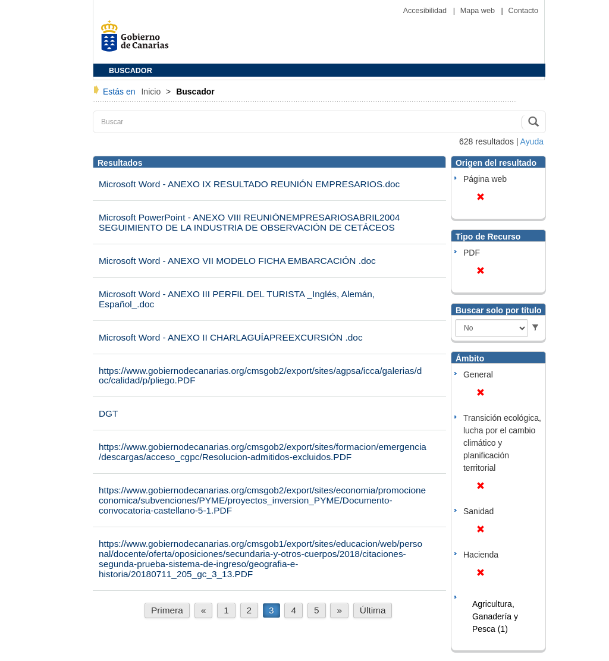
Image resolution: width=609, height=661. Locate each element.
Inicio (152, 91)
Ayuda (532, 141)
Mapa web (478, 11)
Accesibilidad (426, 11)
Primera (167, 610)
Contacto (523, 11)
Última (373, 610)
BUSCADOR (130, 71)
